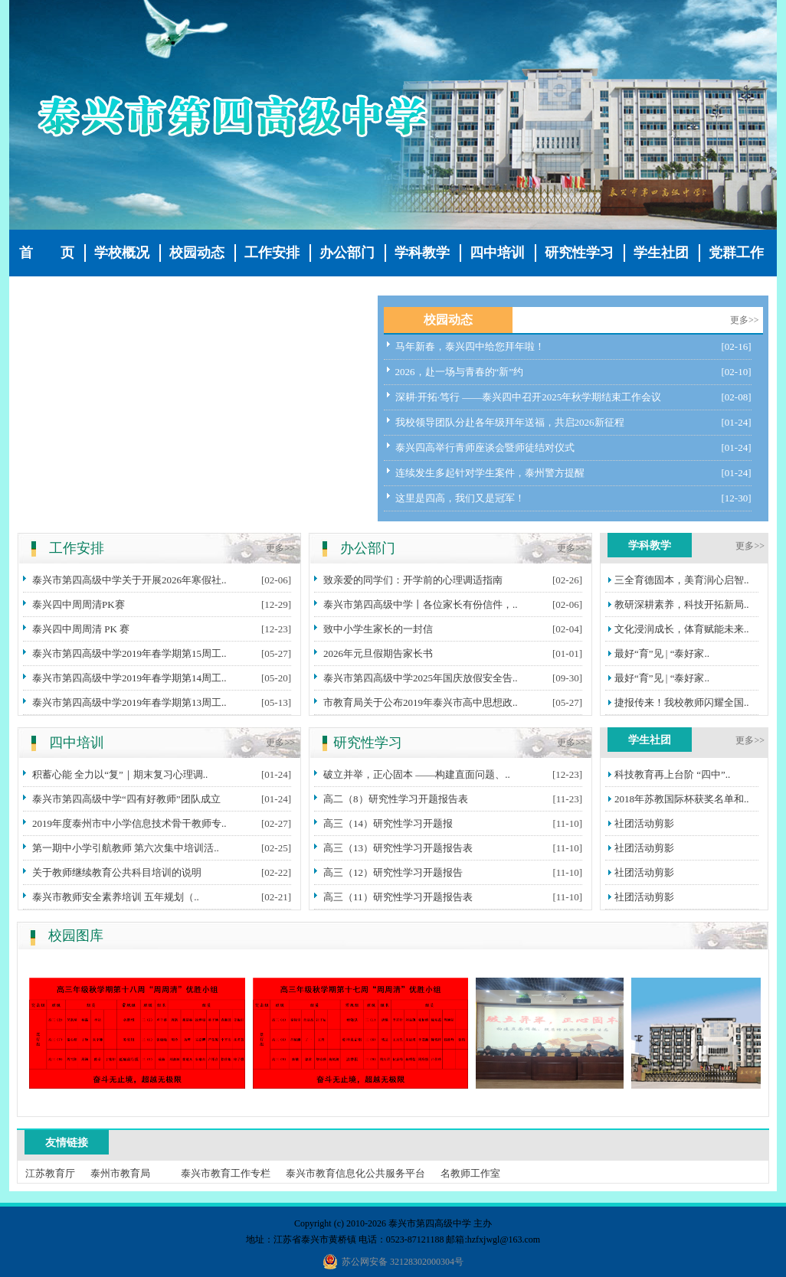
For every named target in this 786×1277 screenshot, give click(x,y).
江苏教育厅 (50, 1173)
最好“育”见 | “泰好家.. (661, 653)
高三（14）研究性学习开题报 (388, 823)
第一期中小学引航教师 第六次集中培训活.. (125, 848)
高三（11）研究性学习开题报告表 (398, 897)
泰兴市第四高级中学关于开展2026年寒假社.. (129, 580)
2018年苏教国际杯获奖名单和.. (681, 799)
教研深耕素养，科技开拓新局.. (681, 604)
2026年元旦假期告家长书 (378, 653)
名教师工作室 (470, 1173)
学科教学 (422, 252)
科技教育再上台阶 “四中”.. (672, 774)
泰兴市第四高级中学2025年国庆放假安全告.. (420, 678)
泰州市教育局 (120, 1173)
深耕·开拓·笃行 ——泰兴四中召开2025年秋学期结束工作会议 (528, 397)
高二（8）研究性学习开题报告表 (395, 799)
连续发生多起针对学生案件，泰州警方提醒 (490, 472)
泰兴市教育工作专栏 (225, 1173)
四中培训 (497, 252)
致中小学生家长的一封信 (378, 629)
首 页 (46, 252)
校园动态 (196, 252)
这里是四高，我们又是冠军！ (460, 498)
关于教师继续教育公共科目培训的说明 (116, 872)
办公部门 (347, 252)
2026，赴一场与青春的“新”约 (459, 371)
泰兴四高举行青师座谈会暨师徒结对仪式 (485, 447)
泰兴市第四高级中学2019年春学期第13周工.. (129, 702)
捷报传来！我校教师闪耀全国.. (681, 702)
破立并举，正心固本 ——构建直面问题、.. (416, 774)
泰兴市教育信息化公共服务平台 (355, 1173)
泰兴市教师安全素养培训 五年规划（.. (115, 897)
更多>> (744, 320)
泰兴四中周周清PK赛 (78, 604)
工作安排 (272, 252)
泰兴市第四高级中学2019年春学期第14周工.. (129, 678)
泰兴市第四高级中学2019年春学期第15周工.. (129, 653)
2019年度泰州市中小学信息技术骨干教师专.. (129, 823)
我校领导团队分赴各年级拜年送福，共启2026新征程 (509, 422)
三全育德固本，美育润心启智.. (681, 580)
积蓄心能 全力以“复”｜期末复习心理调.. (120, 774)
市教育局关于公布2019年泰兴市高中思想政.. (420, 702)
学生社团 (661, 252)
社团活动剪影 (644, 823)
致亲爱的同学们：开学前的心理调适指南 (413, 580)
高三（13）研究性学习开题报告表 (398, 848)
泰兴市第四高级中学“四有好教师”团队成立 (126, 799)
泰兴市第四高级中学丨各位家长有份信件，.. (420, 604)
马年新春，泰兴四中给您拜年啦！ (470, 346)
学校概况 (121, 252)
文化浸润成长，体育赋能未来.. (681, 629)
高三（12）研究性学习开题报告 (393, 872)
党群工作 (736, 252)
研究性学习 (579, 252)
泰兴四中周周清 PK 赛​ (80, 629)
